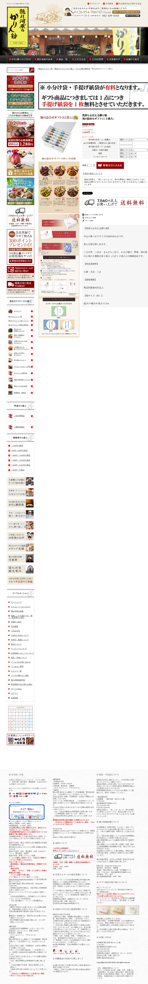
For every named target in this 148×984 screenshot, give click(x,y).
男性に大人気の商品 (17, 386)
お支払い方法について (20, 635)
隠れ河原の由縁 (17, 611)
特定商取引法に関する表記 (21, 684)
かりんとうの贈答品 (17, 373)
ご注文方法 (15, 631)
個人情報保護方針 (18, 680)
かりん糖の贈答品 (83, 69)
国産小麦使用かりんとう (19, 380)
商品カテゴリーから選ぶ (64, 69)
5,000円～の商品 (18, 470)
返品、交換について (19, 658)
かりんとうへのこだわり (21, 607)
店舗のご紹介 (16, 622)
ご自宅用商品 (16, 416)
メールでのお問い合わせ (21, 662)
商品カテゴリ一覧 (45, 69)
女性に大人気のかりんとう (16, 354)
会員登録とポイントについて (22, 653)
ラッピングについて (19, 649)
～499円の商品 (17, 446)
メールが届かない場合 (20, 675)
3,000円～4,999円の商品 (21, 465)
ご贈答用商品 (16, 427)
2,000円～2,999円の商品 (21, 460)
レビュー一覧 (16, 671)
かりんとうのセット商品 (19, 367)
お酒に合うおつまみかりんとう (17, 342)
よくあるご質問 (17, 667)
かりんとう (14, 311)
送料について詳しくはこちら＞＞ (66, 850)
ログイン (14, 693)
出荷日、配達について (20, 640)
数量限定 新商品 (17, 393)
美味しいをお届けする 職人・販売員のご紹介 (20, 617)
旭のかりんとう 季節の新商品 (18, 325)
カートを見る (16, 689)
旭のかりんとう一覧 (15, 316)
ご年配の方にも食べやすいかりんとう (18, 348)
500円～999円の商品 (20, 450)
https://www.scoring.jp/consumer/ (21, 879)
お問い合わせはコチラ (105, 958)
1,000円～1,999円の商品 (21, 455)
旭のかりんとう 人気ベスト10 (18, 320)
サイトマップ (16, 602)
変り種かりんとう (17, 360)
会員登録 (14, 698)
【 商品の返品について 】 (92, 173)
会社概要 (14, 626)
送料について (16, 644)
